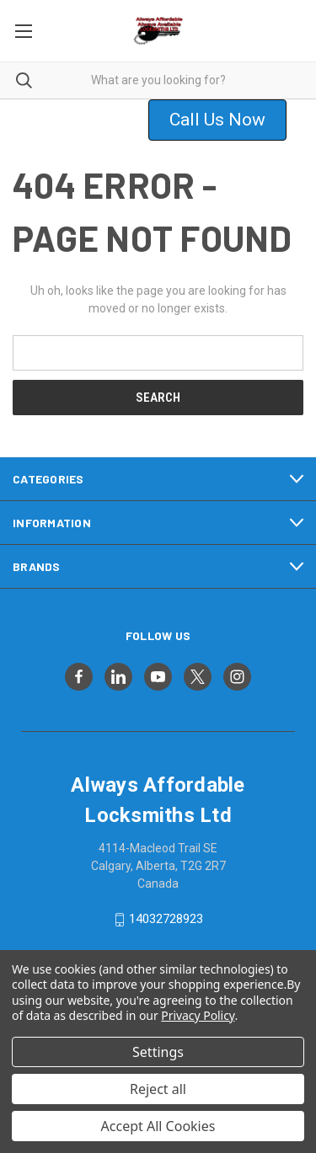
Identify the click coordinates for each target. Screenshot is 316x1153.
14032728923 (166, 918)
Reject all (158, 1089)
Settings (158, 1052)
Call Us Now (217, 119)
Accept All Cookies (158, 1126)
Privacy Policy (197, 1015)
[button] (228, 120)
